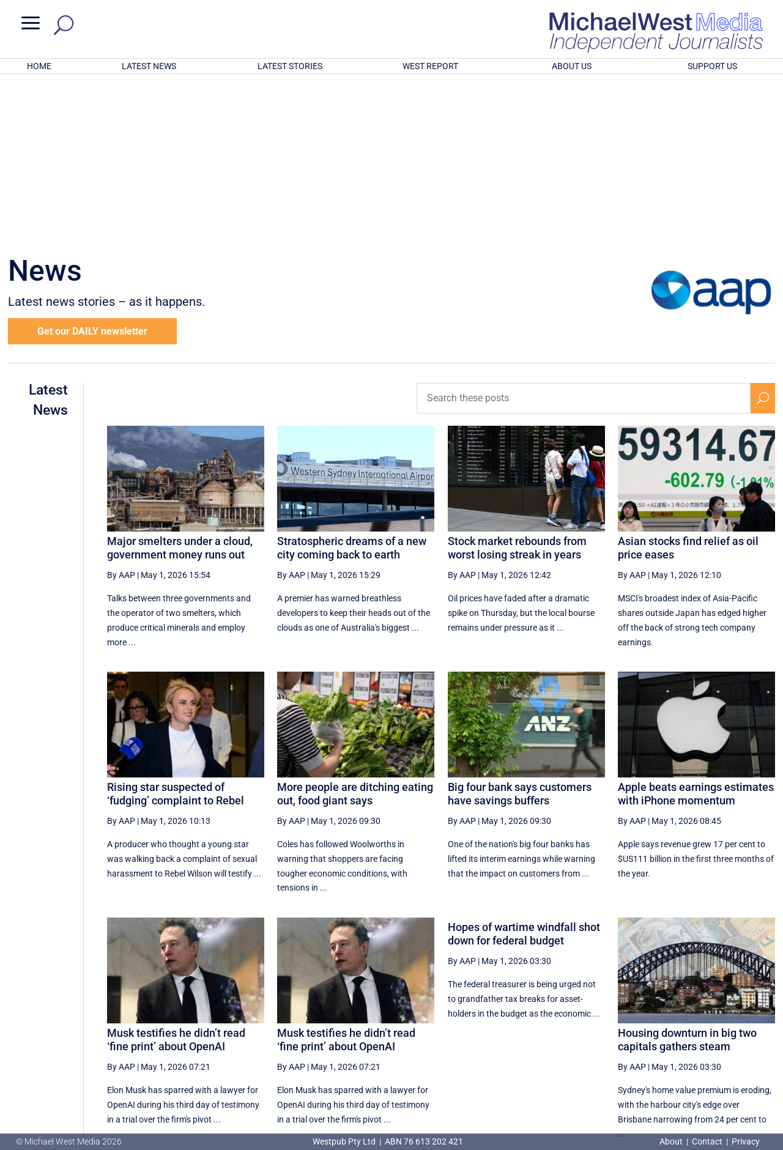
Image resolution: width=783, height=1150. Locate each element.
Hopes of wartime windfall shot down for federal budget (524, 773)
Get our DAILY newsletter (92, 171)
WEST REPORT (430, 66)
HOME (39, 66)
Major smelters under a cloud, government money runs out (180, 387)
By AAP (121, 415)
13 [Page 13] (520, 1028)
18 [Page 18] (675, 1028)
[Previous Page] (492, 1027)
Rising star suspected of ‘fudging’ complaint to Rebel (175, 633)
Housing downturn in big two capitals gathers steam (687, 879)
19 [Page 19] (706, 1028)
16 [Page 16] (613, 1028)
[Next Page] (734, 1027)
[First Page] (465, 1027)
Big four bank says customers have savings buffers (520, 633)
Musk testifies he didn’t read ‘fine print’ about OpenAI (176, 879)
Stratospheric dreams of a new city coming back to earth (351, 387)
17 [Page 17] (644, 1028)
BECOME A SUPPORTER (720, 1071)
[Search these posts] (584, 238)
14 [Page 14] (551, 1028)
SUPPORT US (712, 66)
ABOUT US (572, 66)
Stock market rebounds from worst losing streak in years (517, 387)
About (672, 1141)
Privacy (746, 1141)
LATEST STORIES (290, 66)
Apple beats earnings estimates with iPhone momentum (696, 633)
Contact (707, 1141)
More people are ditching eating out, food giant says (355, 633)
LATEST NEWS (149, 66)
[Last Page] (761, 1027)
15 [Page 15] (582, 1028)
